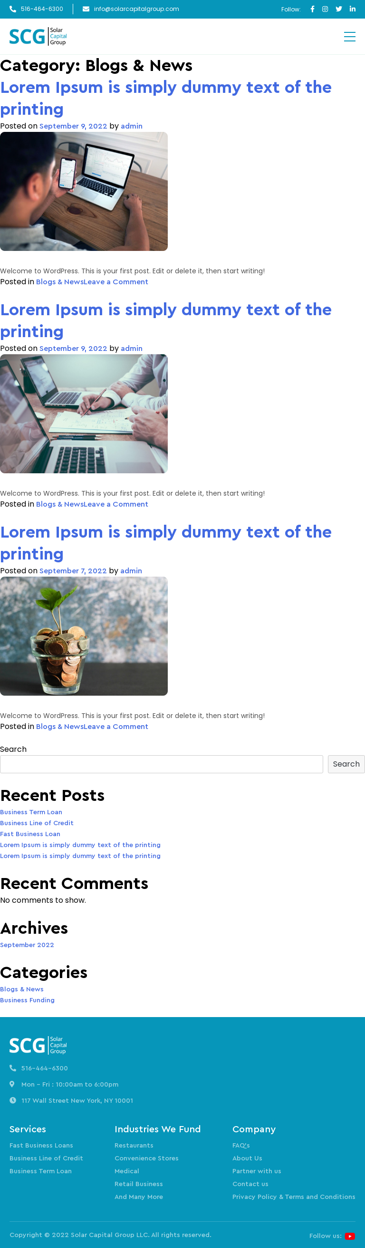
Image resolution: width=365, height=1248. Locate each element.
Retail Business (139, 1184)
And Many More (139, 1197)
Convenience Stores (147, 1158)
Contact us (250, 1184)
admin (132, 126)
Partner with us (256, 1171)
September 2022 (27, 945)
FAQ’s (241, 1145)
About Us (247, 1158)
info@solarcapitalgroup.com (136, 9)
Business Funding (27, 1000)
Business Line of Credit (37, 823)
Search (13, 749)
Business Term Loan (31, 812)
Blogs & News (60, 282)
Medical (127, 1171)
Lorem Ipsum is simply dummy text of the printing (166, 98)
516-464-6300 (42, 9)
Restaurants (134, 1145)
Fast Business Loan (30, 834)
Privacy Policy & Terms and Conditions (293, 1197)
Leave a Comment (116, 282)
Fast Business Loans (41, 1145)
